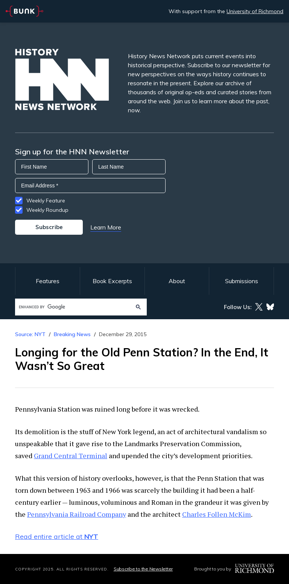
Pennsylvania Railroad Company (76, 514)
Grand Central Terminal (70, 455)
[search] (73, 307)
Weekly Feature (45, 200)
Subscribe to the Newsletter (143, 569)
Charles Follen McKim (216, 514)
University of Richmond (255, 11)
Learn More (105, 227)
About (177, 281)
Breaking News (72, 334)
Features (47, 281)
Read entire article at (56, 536)
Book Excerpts (112, 281)
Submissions (241, 281)
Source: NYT (30, 334)
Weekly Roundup (47, 210)
